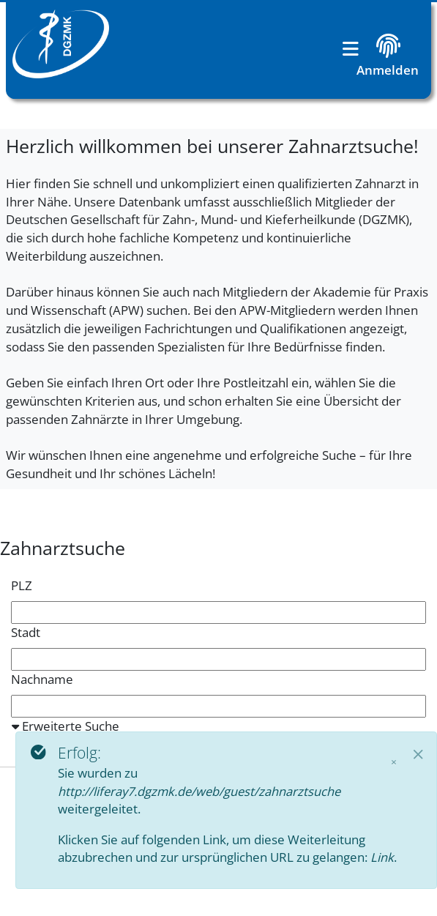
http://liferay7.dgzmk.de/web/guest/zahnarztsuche (199, 791)
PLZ (21, 585)
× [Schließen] (394, 762)
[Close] (418, 754)
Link (382, 857)
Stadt (25, 632)
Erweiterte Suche (65, 726)
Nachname (42, 679)
